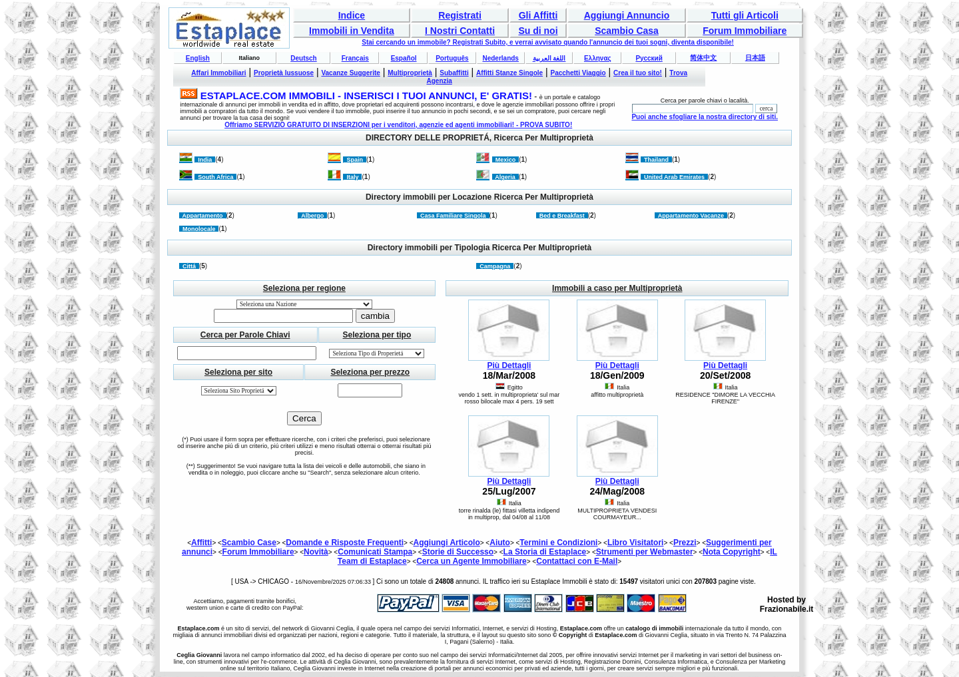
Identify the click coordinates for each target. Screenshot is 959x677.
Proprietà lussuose (284, 73)
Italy (352, 177)
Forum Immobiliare (745, 30)
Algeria (505, 177)
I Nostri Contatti (460, 30)
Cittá (189, 266)
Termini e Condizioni (558, 542)
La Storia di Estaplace (545, 552)
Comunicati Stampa (375, 552)
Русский (648, 58)
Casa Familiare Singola (453, 215)
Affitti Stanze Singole (509, 73)
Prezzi (685, 542)
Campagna (494, 266)
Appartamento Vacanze (691, 215)
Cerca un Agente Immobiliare (471, 561)
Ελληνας (597, 58)
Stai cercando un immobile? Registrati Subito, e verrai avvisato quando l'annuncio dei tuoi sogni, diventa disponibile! (548, 42)
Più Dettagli (509, 365)
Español (404, 58)
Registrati (459, 15)
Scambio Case (249, 542)
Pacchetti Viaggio (578, 73)
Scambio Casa (627, 30)
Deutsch (303, 58)
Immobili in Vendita (351, 30)
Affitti (201, 542)
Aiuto (499, 542)
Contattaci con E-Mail (576, 561)
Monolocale (199, 229)
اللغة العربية (549, 58)
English (198, 58)
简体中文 (703, 57)
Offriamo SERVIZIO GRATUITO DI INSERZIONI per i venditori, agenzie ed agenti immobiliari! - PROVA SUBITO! (398, 124)
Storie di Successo (457, 552)
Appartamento (202, 215)
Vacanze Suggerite (350, 73)
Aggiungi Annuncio (627, 15)
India (204, 159)
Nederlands (500, 58)
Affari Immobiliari (218, 73)
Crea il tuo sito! (637, 73)
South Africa (215, 177)
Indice (351, 15)
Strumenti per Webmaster (644, 552)
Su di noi (537, 30)
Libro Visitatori (635, 542)
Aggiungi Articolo (447, 542)
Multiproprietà (410, 73)
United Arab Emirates (674, 177)
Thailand (656, 159)
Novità (316, 552)
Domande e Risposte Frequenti (345, 542)
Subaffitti (454, 73)
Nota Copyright (732, 552)
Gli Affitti (538, 15)
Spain (354, 159)
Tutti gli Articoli (745, 15)
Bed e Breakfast (562, 215)
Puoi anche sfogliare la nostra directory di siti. (704, 116)
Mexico (505, 159)
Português (452, 58)
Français (355, 58)
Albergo (312, 215)
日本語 (755, 57)
